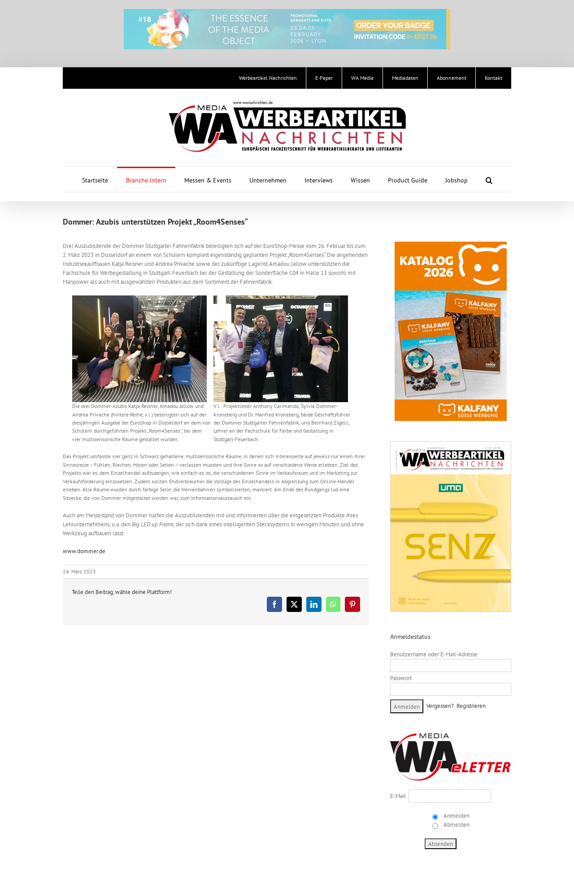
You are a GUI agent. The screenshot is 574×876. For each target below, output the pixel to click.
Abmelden (456, 824)
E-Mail (398, 796)
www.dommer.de (84, 551)
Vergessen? (440, 706)
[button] (489, 179)
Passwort (401, 678)
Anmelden (456, 816)
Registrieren (471, 706)
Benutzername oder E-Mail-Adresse (434, 654)
